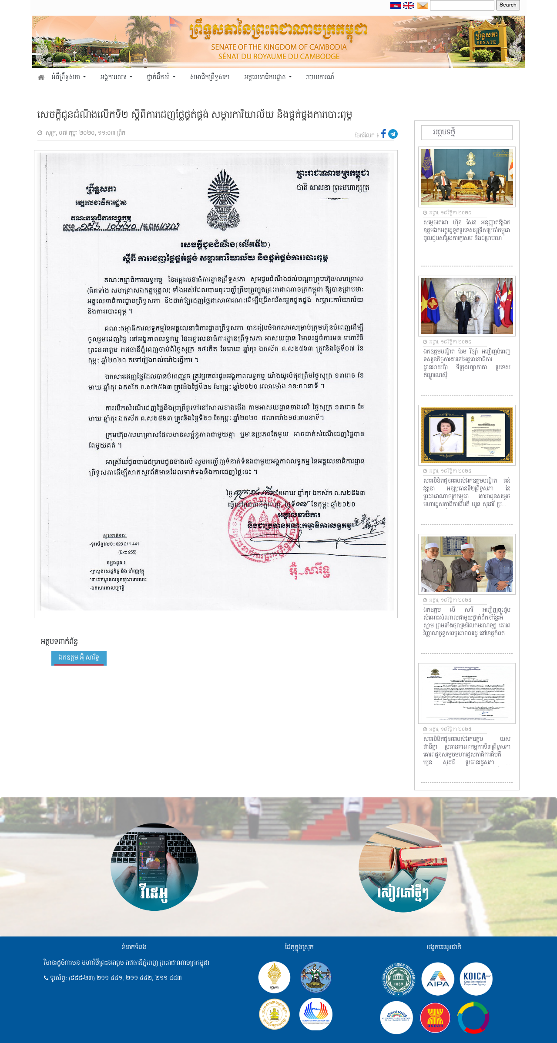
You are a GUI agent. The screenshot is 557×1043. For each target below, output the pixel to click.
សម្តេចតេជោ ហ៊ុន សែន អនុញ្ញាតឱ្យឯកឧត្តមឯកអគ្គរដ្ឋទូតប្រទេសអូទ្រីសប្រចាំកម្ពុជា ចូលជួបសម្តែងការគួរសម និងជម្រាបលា (466, 231)
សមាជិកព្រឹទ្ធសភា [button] (210, 77)
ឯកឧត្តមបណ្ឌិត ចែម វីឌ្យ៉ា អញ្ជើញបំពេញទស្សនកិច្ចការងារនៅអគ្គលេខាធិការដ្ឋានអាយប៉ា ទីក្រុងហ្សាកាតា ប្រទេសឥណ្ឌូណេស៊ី (466, 364)
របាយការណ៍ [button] (320, 77)
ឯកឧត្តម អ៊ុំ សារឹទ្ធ (79, 658)
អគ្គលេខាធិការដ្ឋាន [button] (265, 77)
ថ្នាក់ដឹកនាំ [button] (159, 77)
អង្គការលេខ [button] (114, 77)
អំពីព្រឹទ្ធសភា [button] (67, 77)
